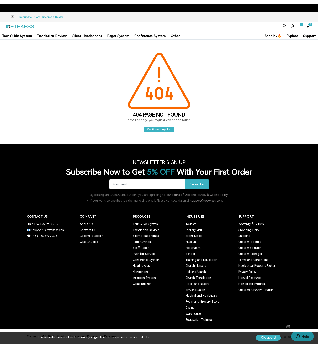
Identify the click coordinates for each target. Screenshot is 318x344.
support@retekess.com (206, 200)
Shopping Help (248, 230)
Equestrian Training (199, 319)
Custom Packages (250, 254)
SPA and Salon (195, 289)
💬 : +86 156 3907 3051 (43, 235)
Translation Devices (52, 36)
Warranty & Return (251, 224)
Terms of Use (181, 195)
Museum (191, 241)
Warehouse (193, 313)
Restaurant (193, 247)
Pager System (118, 36)
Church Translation (198, 277)
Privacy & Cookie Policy (212, 195)
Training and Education (201, 260)
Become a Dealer (52, 17)
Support (309, 36)
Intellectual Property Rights (257, 265)
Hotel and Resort (197, 283)
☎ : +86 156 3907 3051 (43, 224)
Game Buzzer (142, 283)
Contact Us (88, 230)
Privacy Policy (247, 271)
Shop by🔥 (273, 36)
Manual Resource (249, 277)
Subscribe (197, 184)
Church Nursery (196, 265)
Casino (190, 307)
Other (175, 36)
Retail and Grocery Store (202, 301)
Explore (292, 36)
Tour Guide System (17, 36)
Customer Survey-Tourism (255, 289)
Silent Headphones (87, 36)
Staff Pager (141, 247)
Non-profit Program (252, 283)
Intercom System (144, 277)
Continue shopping (159, 129)
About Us (86, 224)
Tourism (191, 224)
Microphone (141, 271)
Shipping (244, 235)
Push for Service (144, 254)
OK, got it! (268, 337)
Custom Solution (249, 247)
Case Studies (89, 241)
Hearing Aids (141, 265)
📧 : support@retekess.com (46, 230)
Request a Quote (29, 17)
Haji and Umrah (196, 271)
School (190, 254)
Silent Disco (194, 235)
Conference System (150, 36)
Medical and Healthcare (202, 295)
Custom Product (249, 241)
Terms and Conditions (253, 260)
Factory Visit (194, 230)
